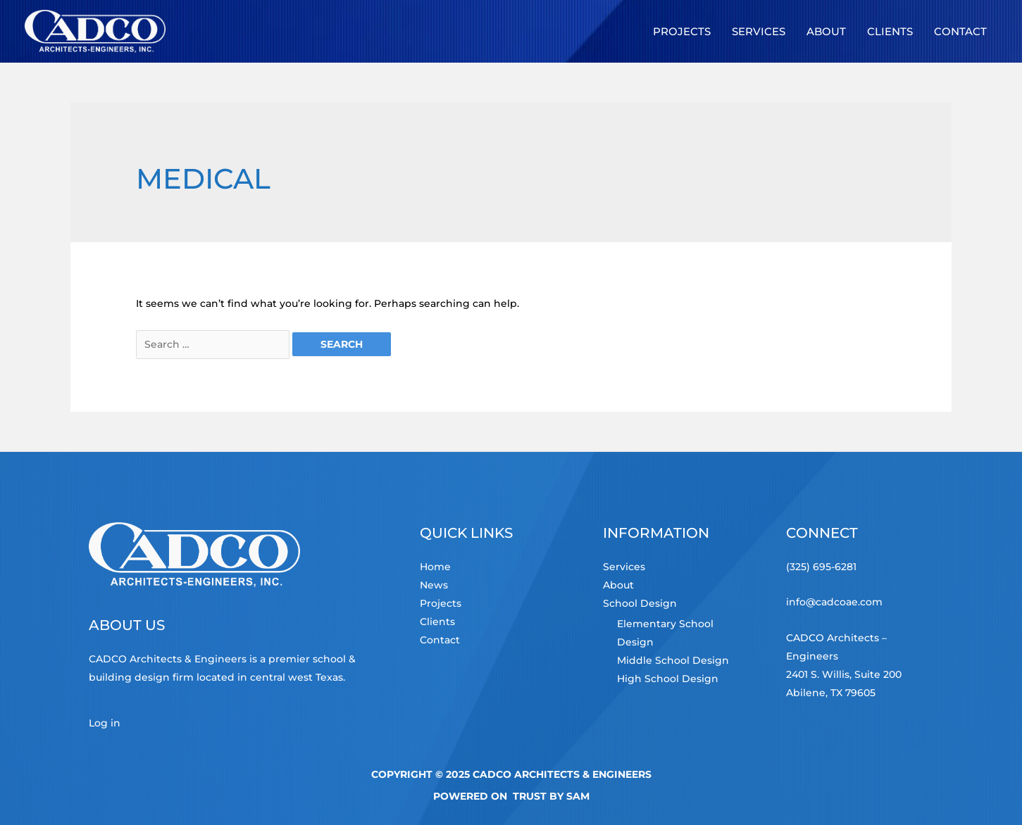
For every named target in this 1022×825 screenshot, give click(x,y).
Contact (440, 640)
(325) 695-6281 (821, 566)
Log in (104, 723)
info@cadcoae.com (834, 602)
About (618, 585)
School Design (640, 603)
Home (435, 566)
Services (624, 566)
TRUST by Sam (551, 796)
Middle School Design (673, 660)
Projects (440, 603)
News (434, 585)
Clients (437, 621)
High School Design (667, 678)
